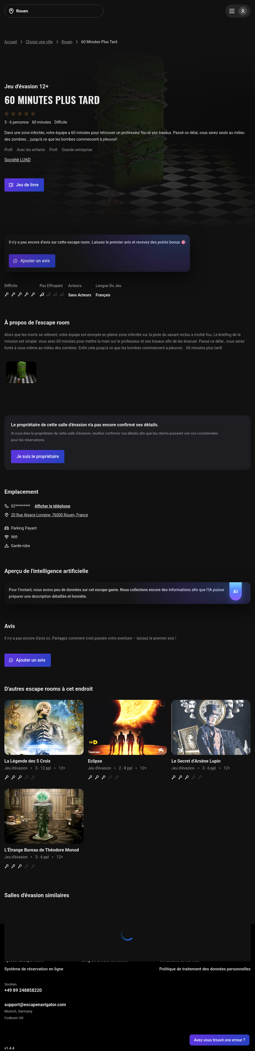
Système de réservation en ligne (33, 969)
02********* (20, 506)
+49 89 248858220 (23, 990)
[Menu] (238, 11)
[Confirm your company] (37, 456)
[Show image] (21, 372)
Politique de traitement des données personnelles (205, 969)
